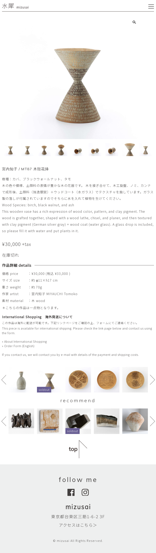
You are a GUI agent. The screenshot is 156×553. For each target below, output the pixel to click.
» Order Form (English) (18, 346)
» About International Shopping (24, 341)
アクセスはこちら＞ (78, 525)
